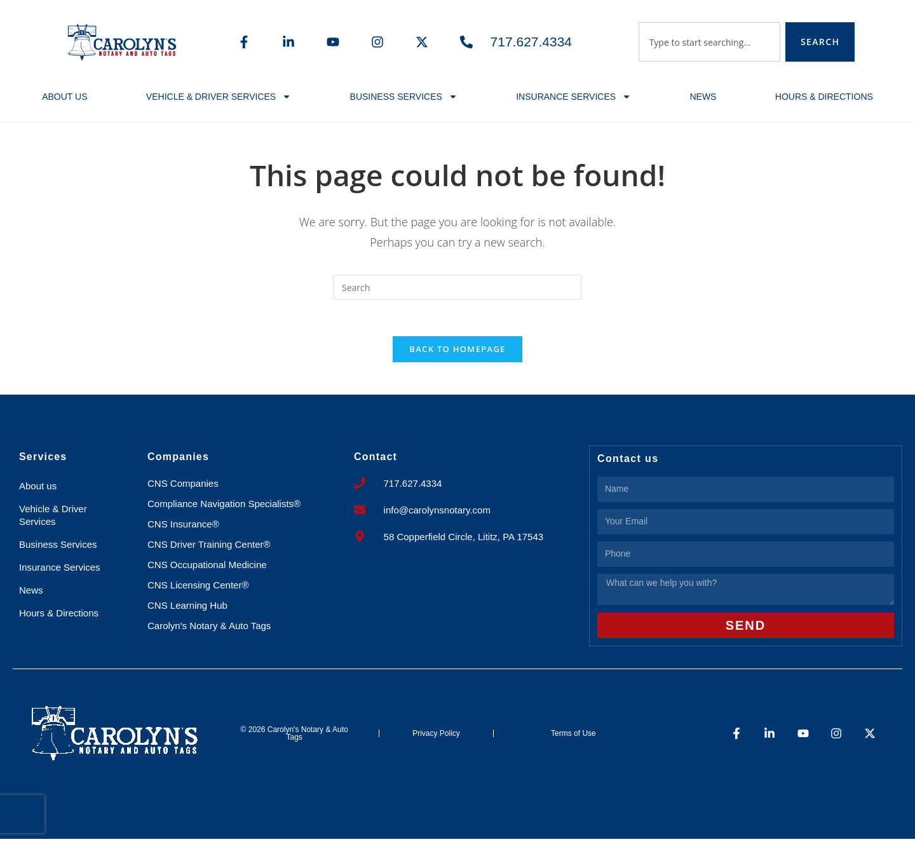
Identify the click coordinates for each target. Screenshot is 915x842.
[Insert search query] (457, 287)
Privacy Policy (436, 736)
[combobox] (709, 42)
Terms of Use (573, 736)
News (702, 97)
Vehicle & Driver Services (218, 96)
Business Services (404, 96)
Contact (375, 459)
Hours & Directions (824, 97)
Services (43, 459)
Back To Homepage (457, 351)
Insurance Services (573, 96)
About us (64, 97)
